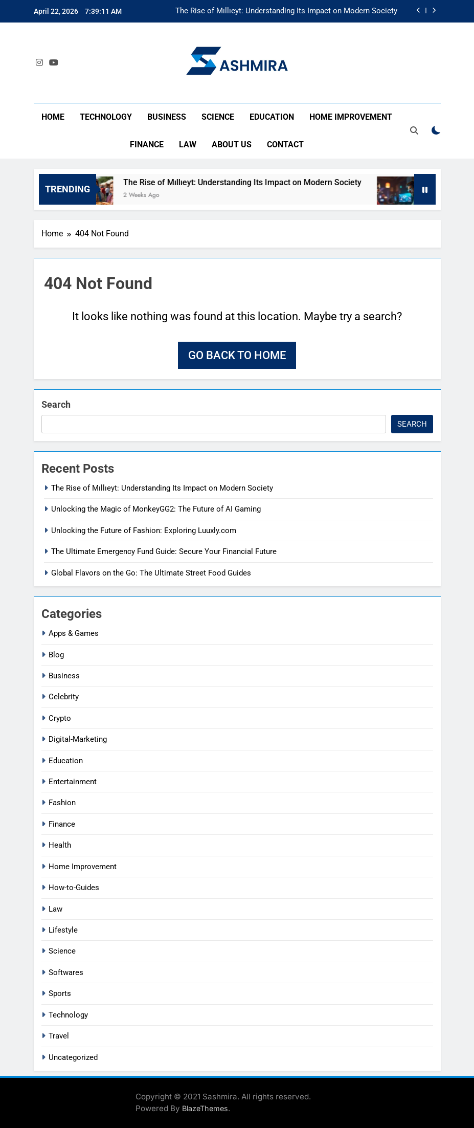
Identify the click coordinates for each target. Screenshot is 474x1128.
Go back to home (237, 355)
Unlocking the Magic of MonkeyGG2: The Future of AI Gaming (156, 509)
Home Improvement (350, 117)
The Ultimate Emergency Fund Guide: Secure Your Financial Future (164, 551)
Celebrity (64, 696)
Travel (59, 1036)
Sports (60, 993)
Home (52, 117)
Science (217, 117)
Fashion (62, 802)
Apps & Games (74, 633)
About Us (232, 144)
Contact (285, 144)
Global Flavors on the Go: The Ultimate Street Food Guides (151, 573)
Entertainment (73, 781)
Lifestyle (63, 930)
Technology (106, 117)
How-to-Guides (74, 887)
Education (272, 117)
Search (56, 404)
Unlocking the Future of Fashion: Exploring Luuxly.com (143, 530)
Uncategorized (73, 1057)
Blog (56, 654)
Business (166, 117)
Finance (147, 144)
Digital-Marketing (78, 739)
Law (187, 144)
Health (60, 845)
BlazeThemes (205, 1108)
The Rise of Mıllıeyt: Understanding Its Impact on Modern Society (286, 11)
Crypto (60, 718)
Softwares (66, 972)
